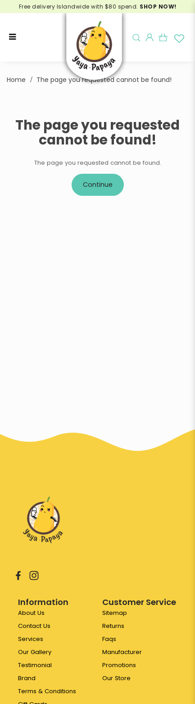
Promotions (119, 665)
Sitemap (114, 613)
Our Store (116, 678)
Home (16, 79)
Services (30, 639)
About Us (31, 613)
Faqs (109, 639)
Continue (98, 184)
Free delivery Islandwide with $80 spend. (98, 6)
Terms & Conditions (47, 691)
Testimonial (35, 665)
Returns (113, 626)
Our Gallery (34, 652)
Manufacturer (122, 652)
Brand (27, 678)
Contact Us (34, 626)
